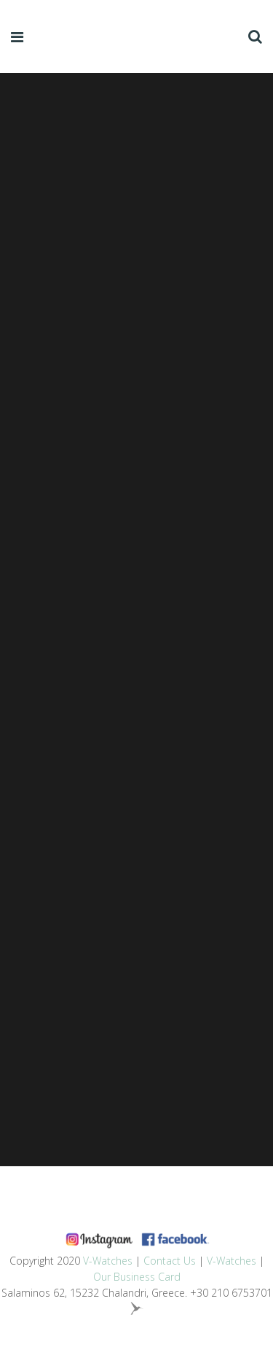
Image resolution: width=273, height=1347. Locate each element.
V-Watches (107, 1261)
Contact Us (169, 1261)
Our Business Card (137, 1277)
